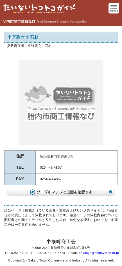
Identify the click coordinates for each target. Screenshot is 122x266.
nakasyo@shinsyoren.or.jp (99, 252)
